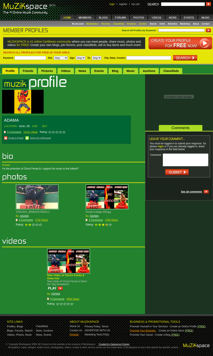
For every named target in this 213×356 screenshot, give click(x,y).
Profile (10, 71)
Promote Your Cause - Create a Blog (150, 334)
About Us (75, 326)
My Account (78, 24)
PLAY (52, 288)
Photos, (20, 334)
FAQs (106, 334)
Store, (39, 330)
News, (39, 334)
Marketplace (92, 24)
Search (153, 24)
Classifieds (118, 24)
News (82, 71)
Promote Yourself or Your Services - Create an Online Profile (163, 326)
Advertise (172, 24)
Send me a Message (40, 138)
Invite (162, 24)
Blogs (20, 326)
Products (131, 24)
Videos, (11, 334)
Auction (143, 24)
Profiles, (11, 326)
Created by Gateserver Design (113, 344)
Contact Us (76, 330)
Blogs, (10, 330)
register (123, 4)
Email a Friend (16, 138)
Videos (65, 71)
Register (74, 334)
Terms (105, 326)
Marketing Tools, (94, 334)
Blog (115, 71)
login (112, 4)
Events (99, 71)
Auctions (149, 71)
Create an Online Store (171, 330)
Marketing (185, 24)
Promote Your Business (143, 330)
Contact (205, 24)
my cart (135, 4)
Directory (105, 24)
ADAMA (24, 216)
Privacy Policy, (93, 326)
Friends (28, 71)
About (196, 24)
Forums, (19, 330)
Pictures (47, 71)
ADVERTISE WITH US (97, 330)
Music (131, 71)
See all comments (191, 191)
